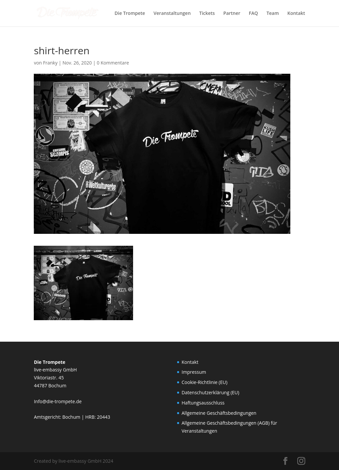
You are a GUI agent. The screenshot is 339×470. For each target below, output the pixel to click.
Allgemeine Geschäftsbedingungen (219, 413)
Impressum (194, 372)
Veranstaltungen (172, 13)
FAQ (253, 13)
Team (272, 13)
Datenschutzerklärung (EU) (210, 392)
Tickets (207, 13)
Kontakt (296, 13)
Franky (50, 63)
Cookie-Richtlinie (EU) (204, 382)
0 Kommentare (113, 63)
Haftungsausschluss (203, 403)
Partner (231, 13)
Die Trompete (130, 13)
